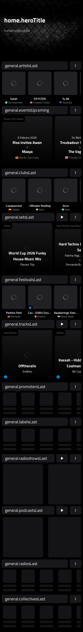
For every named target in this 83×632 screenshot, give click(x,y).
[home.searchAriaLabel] (29, 49)
